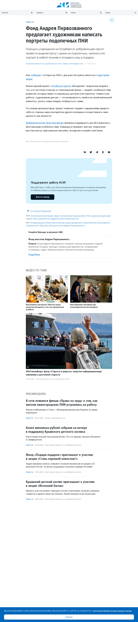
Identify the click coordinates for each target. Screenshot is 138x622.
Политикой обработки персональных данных (112, 611)
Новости (30, 22)
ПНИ (88, 215)
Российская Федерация (40, 210)
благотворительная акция (42, 215)
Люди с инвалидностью (73, 64)
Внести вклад (42, 196)
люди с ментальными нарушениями (69, 215)
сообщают (36, 75)
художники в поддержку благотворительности (58, 218)
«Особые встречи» (61, 86)
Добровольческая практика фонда (45, 122)
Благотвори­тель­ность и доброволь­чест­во (44, 64)
